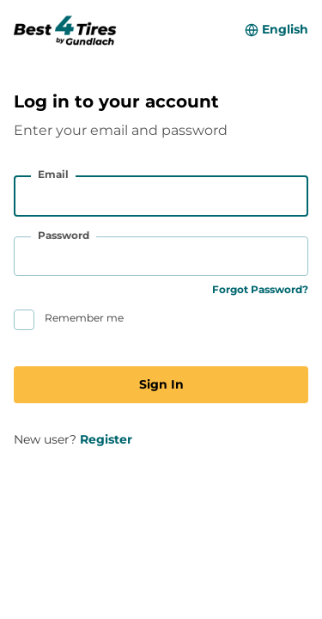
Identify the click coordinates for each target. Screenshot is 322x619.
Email (53, 174)
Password (63, 235)
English (285, 29)
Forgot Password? (260, 289)
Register (106, 439)
